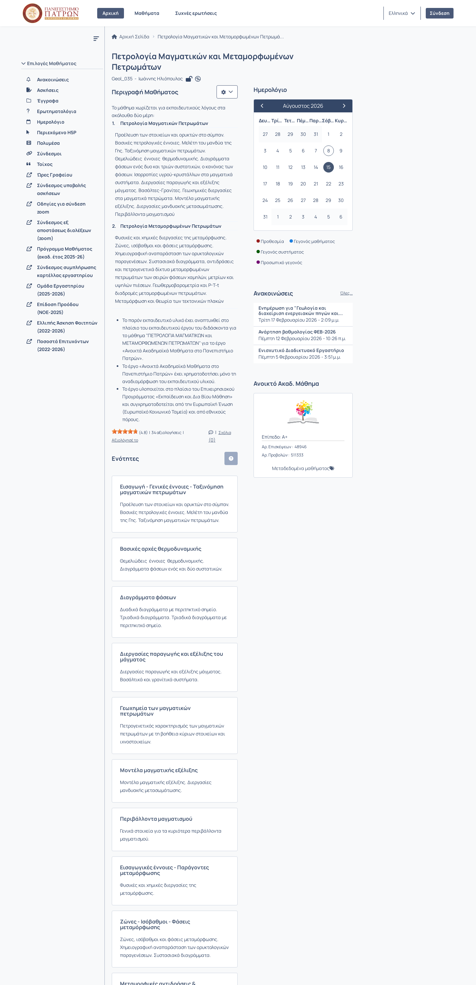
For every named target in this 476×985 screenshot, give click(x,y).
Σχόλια (323, 298)
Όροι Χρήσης (144, 971)
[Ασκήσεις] (62, 90)
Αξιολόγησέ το (199, 298)
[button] (402, 13)
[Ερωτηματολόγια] (62, 111)
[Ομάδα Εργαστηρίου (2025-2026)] (62, 290)
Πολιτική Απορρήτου (194, 971)
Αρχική (110, 13)
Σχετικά (34, 971)
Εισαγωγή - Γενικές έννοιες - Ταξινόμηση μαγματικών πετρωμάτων (206, 345)
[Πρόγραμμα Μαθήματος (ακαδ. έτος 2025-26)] (62, 253)
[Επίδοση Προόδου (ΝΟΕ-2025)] (62, 308)
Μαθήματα (147, 13)
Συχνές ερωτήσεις (196, 13)
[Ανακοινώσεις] (62, 79)
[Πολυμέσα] (62, 143)
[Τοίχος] (62, 164)
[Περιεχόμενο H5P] (62, 132)
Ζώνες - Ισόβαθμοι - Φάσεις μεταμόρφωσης (176, 694)
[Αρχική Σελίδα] (50, 13)
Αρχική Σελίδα (131, 38)
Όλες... (442, 284)
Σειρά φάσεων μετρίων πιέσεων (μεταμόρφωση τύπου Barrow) (201, 845)
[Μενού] (96, 38)
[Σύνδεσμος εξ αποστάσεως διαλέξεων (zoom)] (62, 230)
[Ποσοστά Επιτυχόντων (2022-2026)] (62, 345)
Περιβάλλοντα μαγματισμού (157, 612)
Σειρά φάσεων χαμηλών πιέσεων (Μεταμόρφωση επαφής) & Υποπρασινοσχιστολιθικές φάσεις (197, 794)
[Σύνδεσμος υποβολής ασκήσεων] (62, 189)
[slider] (126, 297)
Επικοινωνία (68, 971)
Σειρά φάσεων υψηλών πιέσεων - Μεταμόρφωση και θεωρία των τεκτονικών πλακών (218, 889)
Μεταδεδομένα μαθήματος (396, 459)
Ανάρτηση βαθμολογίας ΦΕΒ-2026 (392, 323)
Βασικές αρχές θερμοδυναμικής (161, 393)
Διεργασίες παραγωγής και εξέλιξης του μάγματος (186, 483)
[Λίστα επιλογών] (322, 82)
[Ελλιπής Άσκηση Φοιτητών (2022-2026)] (62, 327)
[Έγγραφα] (62, 101)
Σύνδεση (440, 13)
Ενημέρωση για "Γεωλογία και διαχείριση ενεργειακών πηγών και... (396, 301)
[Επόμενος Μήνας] (436, 96)
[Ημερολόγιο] (62, 122)
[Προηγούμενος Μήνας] (360, 96)
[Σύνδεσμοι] (62, 153)
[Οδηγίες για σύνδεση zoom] (62, 208)
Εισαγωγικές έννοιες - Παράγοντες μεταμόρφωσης (186, 653)
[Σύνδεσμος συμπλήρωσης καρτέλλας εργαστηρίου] (62, 271)
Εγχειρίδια (105, 971)
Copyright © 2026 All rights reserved (416, 971)
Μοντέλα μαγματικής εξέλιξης (160, 572)
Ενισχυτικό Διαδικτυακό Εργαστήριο (397, 341)
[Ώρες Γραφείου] (62, 175)
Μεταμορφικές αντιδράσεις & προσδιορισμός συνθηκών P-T (198, 742)
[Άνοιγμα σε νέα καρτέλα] (199, 70)
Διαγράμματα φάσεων (149, 434)
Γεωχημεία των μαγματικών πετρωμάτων (173, 523)
